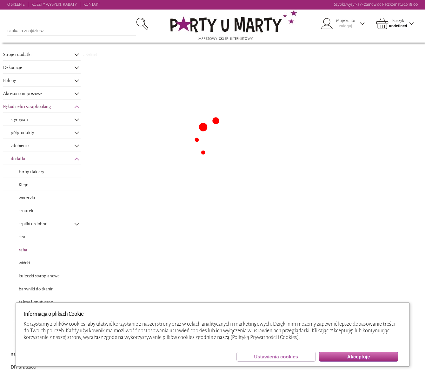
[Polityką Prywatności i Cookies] (264, 337)
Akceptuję (358, 356)
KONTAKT (91, 4)
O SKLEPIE (16, 4)
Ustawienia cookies (276, 356)
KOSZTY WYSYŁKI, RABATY (54, 4)
